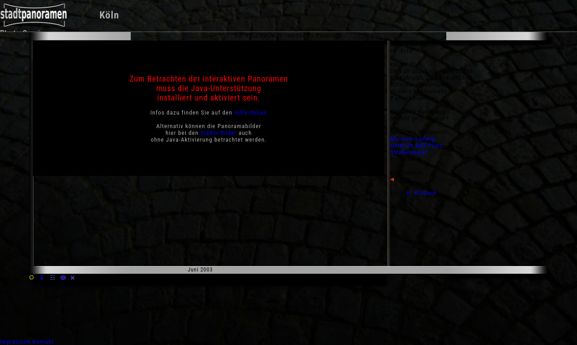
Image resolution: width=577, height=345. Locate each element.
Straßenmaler (409, 152)
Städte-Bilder (219, 132)
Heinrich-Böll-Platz (416, 145)
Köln (109, 15)
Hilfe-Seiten (250, 112)
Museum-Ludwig (412, 138)
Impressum (15, 341)
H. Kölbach (422, 192)
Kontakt (43, 341)
